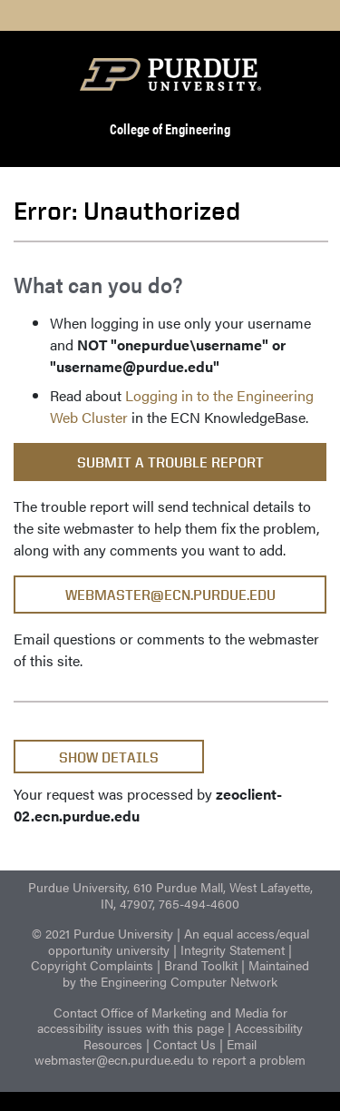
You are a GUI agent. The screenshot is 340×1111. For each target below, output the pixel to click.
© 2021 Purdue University (102, 933)
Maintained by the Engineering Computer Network (186, 973)
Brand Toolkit (201, 965)
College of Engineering (170, 128)
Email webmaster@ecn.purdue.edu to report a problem (170, 1052)
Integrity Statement (232, 949)
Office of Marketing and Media (184, 1012)
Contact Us (184, 1044)
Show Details (109, 757)
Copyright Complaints (92, 965)
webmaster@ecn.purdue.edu (170, 595)
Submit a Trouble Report (170, 462)
